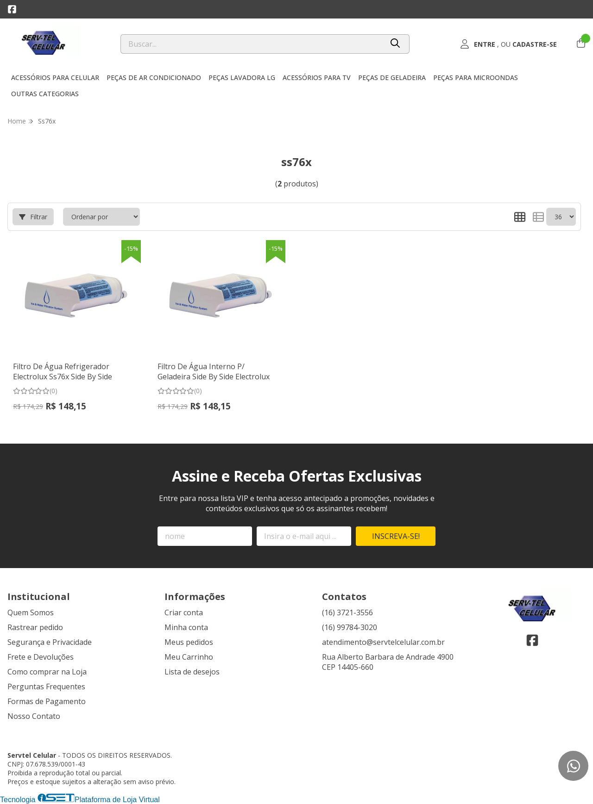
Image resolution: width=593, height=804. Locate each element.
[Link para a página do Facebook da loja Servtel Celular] (12, 9)
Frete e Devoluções (40, 657)
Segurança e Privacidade (49, 642)
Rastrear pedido (35, 627)
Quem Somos (30, 612)
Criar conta (183, 612)
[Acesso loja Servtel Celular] (508, 44)
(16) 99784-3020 (349, 627)
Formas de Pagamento (46, 701)
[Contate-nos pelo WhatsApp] (573, 766)
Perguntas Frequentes (46, 686)
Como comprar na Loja (47, 672)
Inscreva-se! (396, 536)
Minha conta (186, 627)
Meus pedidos (188, 642)
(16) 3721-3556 (347, 612)
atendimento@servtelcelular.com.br (383, 642)
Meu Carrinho (188, 657)
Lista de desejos (192, 672)
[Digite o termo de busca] (252, 44)
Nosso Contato (33, 716)
